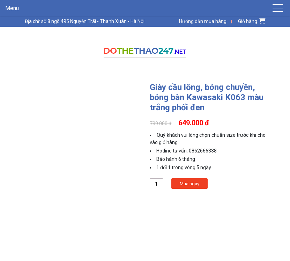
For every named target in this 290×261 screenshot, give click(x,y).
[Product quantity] (156, 183)
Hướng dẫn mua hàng (202, 21)
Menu (12, 8)
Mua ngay (189, 183)
